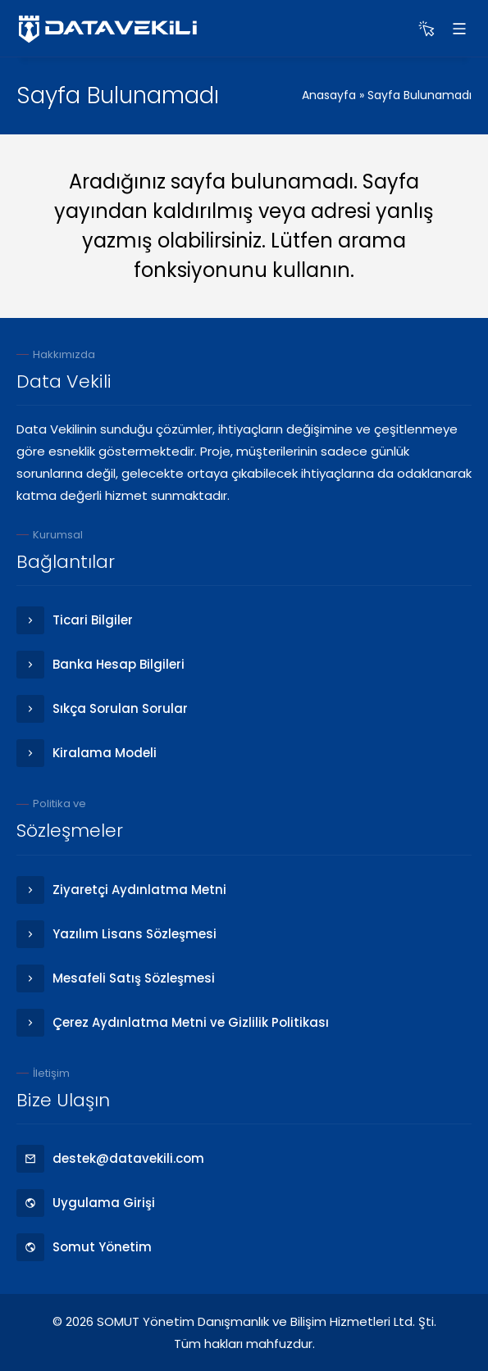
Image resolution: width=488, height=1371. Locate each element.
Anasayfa (329, 95)
